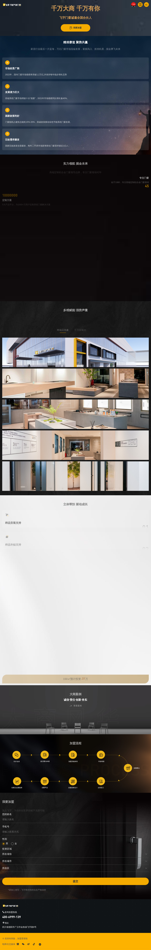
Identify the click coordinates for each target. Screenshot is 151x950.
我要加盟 (75, 27)
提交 (75, 881)
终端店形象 (67, 330)
